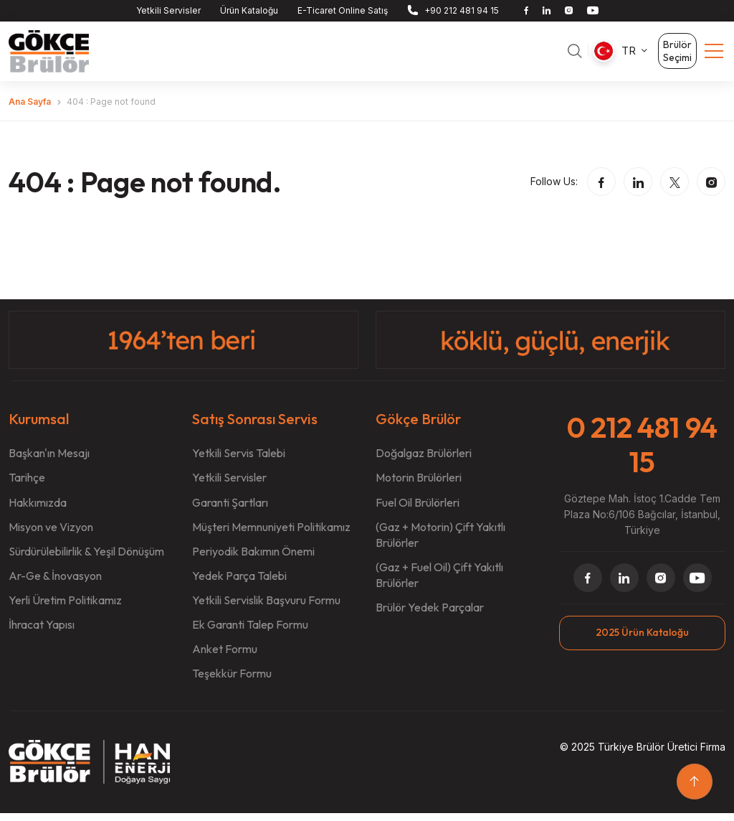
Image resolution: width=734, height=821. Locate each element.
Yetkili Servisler (168, 10)
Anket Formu (224, 656)
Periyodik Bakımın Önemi (253, 559)
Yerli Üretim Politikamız (65, 608)
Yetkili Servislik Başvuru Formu (266, 608)
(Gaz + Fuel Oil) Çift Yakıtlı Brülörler (439, 583)
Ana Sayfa (30, 109)
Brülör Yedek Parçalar (430, 615)
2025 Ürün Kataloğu (642, 640)
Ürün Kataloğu (249, 10)
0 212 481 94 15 (642, 452)
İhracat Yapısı (42, 632)
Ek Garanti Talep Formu (250, 632)
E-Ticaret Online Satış (342, 10)
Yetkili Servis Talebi (238, 461)
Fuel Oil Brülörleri (417, 510)
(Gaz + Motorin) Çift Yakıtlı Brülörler (440, 542)
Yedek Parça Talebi (239, 583)
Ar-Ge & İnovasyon (55, 583)
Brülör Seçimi (677, 55)
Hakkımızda (38, 510)
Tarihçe (27, 486)
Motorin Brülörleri (419, 486)
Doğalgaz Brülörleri (424, 461)
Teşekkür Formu (232, 681)
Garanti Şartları (230, 510)
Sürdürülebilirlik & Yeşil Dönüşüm (86, 559)
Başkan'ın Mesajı (49, 461)
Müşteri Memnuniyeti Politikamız (271, 534)
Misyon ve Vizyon (51, 534)
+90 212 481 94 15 (461, 10)
